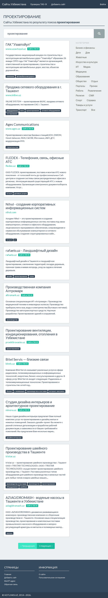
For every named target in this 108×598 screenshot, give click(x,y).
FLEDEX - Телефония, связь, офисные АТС (35, 159)
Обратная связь (11, 584)
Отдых (94, 81)
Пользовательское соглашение (52, 577)
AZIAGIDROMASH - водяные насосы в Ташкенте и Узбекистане (35, 499)
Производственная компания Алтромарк (28, 289)
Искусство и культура (86, 62)
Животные (81, 57)
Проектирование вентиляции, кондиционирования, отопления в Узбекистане (32, 334)
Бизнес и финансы (85, 47)
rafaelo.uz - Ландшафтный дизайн (32, 250)
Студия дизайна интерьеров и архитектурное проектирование (30, 404)
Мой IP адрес (9, 581)
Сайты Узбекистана (14, 4)
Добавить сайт (58, 4)
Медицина (81, 71)
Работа (79, 90)
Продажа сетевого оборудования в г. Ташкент (34, 89)
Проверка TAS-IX (38, 4)
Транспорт (81, 109)
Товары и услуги (84, 105)
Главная (7, 574)
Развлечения (94, 90)
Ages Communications (22, 124)
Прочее (93, 86)
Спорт (79, 100)
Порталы (80, 86)
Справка (91, 100)
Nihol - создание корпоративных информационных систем (30, 206)
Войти (103, 4)
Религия (80, 95)
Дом (87, 52)
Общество (81, 81)
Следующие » (45, 546)
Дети (78, 52)
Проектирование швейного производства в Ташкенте (26, 450)
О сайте (42, 574)
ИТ (77, 66)
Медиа (86, 66)
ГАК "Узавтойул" (18, 44)
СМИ (91, 95)
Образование (83, 76)
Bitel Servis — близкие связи (27, 359)
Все (93, 109)
